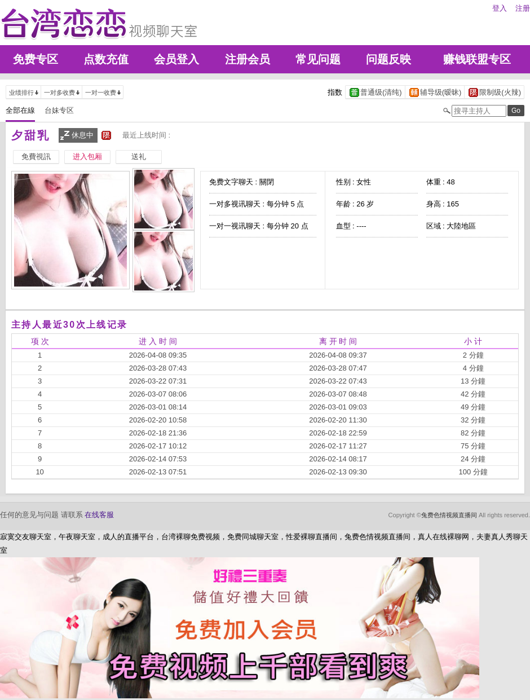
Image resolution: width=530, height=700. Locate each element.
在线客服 (99, 514)
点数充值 (106, 59)
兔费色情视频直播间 (449, 515)
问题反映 (388, 59)
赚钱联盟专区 (477, 59)
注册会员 (247, 59)
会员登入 (176, 59)
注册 (522, 8)
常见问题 (318, 59)
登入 (499, 8)
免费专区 (35, 59)
